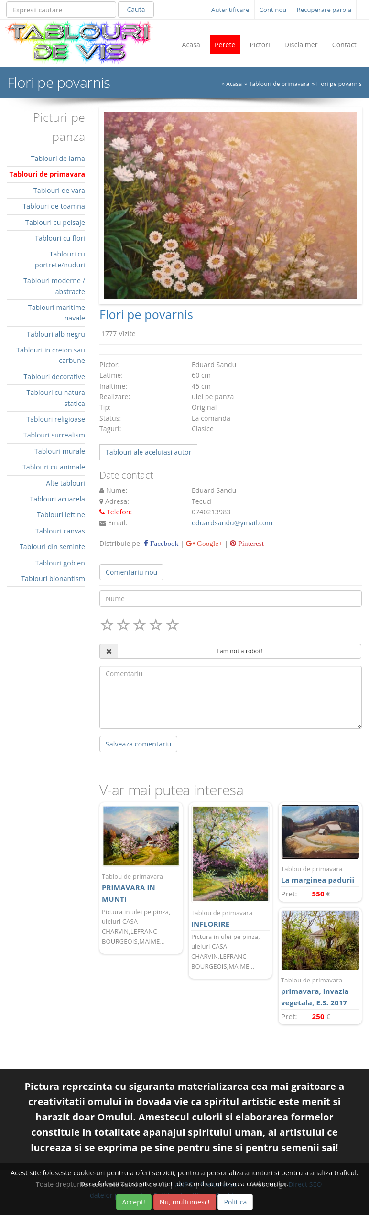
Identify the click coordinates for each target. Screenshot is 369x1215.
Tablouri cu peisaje (55, 222)
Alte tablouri (65, 483)
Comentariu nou (131, 571)
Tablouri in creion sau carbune (50, 355)
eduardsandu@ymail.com (232, 522)
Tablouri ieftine (61, 514)
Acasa (191, 44)
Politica (235, 1201)
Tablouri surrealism (54, 434)
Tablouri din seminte (52, 546)
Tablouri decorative (54, 376)
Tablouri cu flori (60, 238)
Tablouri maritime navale (56, 312)
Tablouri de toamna (53, 206)
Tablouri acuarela (57, 498)
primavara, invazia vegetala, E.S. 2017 (320, 991)
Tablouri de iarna (58, 158)
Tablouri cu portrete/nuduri (60, 259)
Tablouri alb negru (56, 334)
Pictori (260, 44)
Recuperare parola (324, 9)
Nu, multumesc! (185, 1201)
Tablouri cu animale (53, 466)
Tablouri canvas (60, 530)
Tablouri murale (59, 451)
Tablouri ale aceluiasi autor (148, 452)
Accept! (133, 1201)
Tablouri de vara (59, 190)
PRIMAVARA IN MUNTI (141, 888)
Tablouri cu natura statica (56, 397)
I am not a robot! (239, 651)
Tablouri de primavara (279, 84)
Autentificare (230, 9)
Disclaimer (301, 44)
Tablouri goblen (60, 562)
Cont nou (273, 9)
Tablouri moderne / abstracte (54, 286)
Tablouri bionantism (53, 578)
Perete (225, 44)
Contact (344, 44)
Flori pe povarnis (339, 84)
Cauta (136, 9)
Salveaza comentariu (138, 743)
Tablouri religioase (55, 419)
